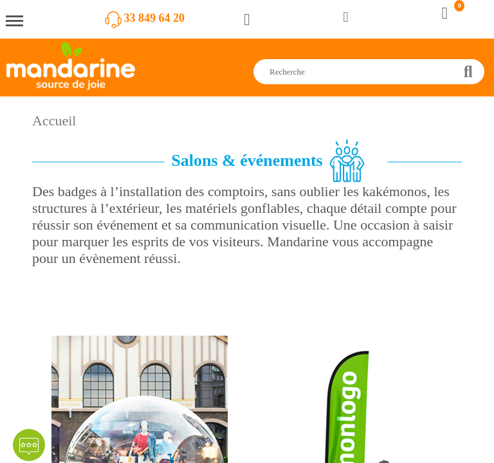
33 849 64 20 (154, 18)
